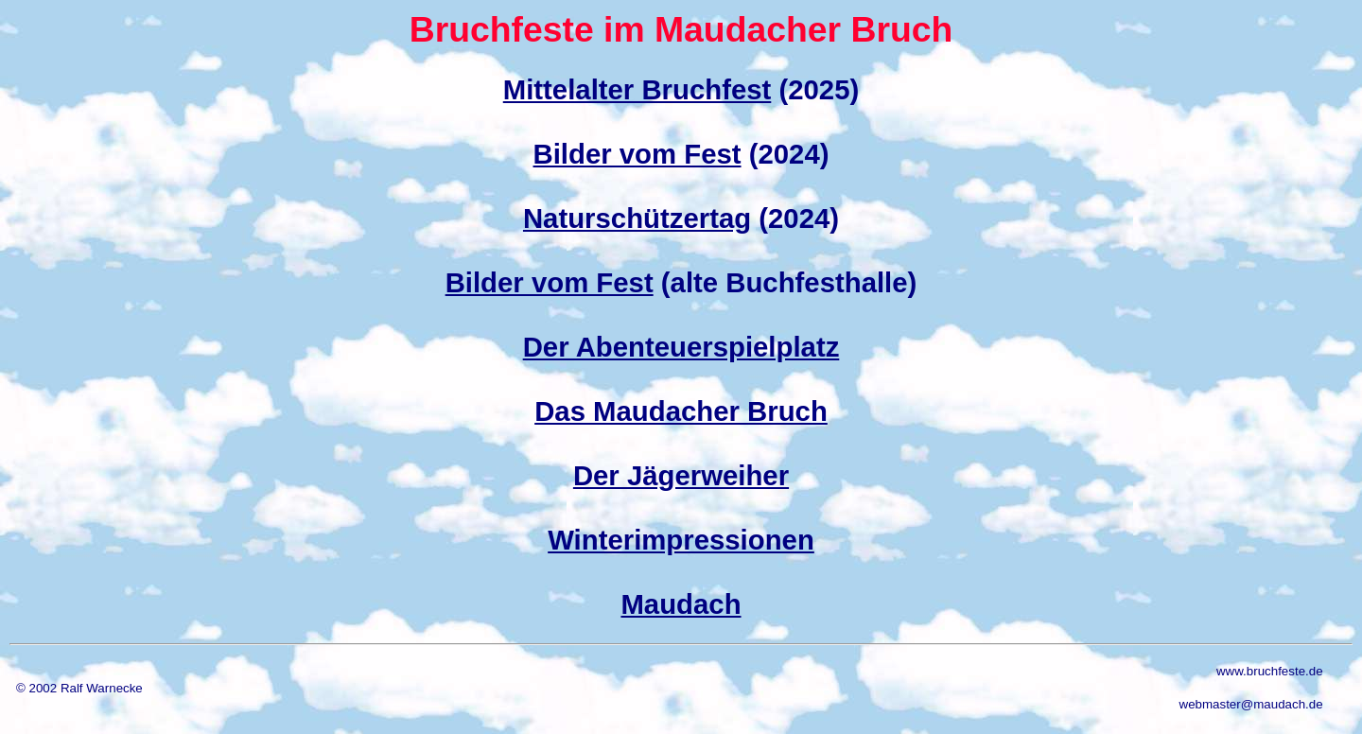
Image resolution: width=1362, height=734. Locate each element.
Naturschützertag (637, 218)
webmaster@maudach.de (1251, 704)
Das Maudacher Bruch (681, 411)
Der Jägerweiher (681, 475)
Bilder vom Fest (637, 153)
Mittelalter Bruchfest (637, 89)
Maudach (680, 604)
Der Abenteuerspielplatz (681, 346)
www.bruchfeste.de (1269, 671)
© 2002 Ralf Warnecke (79, 688)
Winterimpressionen (681, 539)
